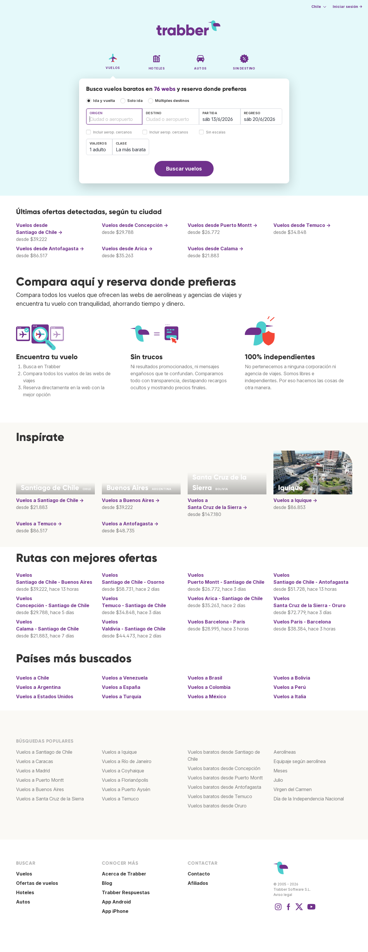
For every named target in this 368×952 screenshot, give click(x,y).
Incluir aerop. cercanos (112, 132)
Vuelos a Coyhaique (123, 771)
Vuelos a (50, 500)
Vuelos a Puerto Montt (40, 780)
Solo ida (135, 100)
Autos (23, 902)
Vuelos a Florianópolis (125, 780)
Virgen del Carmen (292, 789)
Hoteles (25, 892)
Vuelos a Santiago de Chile (44, 752)
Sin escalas (216, 132)
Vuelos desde (135, 225)
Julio (278, 780)
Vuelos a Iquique (119, 752)
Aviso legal (282, 894)
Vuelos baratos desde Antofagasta (224, 787)
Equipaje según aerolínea (299, 761)
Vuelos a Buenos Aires (40, 789)
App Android (116, 902)
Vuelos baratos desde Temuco (220, 796)
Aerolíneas (284, 752)
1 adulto (98, 149)
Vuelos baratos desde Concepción (224, 768)
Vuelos (225, 598)
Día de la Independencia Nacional (308, 799)
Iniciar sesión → (347, 6)
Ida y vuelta (104, 100)
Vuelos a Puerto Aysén (126, 789)
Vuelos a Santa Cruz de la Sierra (50, 799)
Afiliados (198, 883)
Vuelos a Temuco (120, 799)
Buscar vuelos (184, 169)
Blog (107, 883)
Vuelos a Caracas (34, 761)
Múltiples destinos (172, 100)
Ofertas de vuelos (37, 883)
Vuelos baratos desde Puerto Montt (225, 778)
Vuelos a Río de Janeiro (126, 761)
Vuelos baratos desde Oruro (217, 806)
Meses (280, 771)
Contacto (199, 874)
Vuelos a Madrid (33, 771)
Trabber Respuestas (126, 892)
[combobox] (114, 116)
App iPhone (115, 911)
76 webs (164, 88)
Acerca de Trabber (124, 874)
